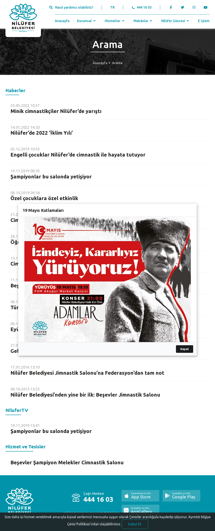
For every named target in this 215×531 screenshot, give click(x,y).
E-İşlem (204, 21)
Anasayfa (62, 21)
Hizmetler (115, 21)
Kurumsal (87, 21)
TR (112, 7)
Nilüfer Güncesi (175, 21)
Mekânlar (143, 21)
